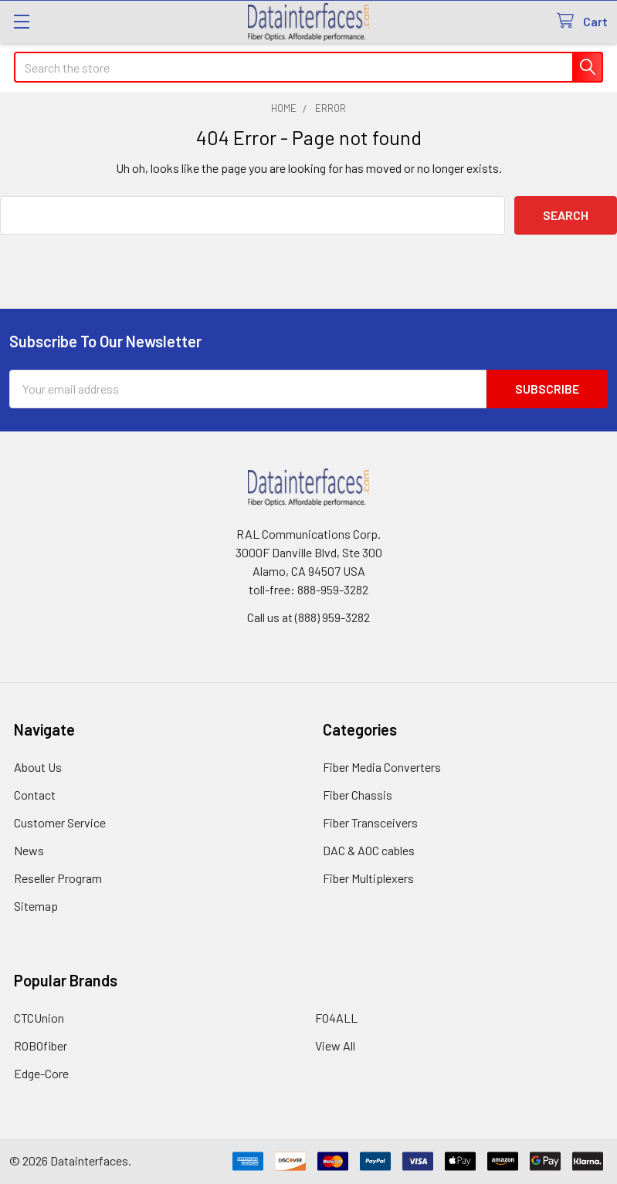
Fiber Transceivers (370, 822)
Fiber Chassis (357, 794)
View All (335, 1045)
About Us (38, 766)
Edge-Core (41, 1073)
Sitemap (36, 905)
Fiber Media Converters (382, 766)
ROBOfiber (40, 1045)
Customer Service (60, 822)
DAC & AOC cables (369, 850)
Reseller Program (58, 878)
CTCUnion (39, 1017)
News (29, 850)
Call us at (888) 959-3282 (308, 617)
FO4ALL (336, 1017)
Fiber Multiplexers (368, 878)
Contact (35, 794)
